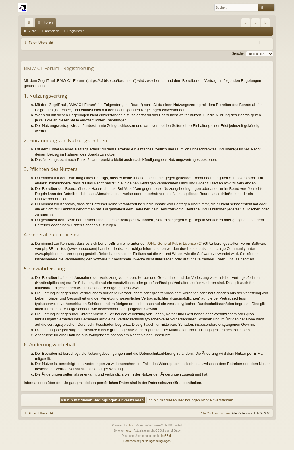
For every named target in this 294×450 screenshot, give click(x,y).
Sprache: (238, 53)
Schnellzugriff (30, 23)
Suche (32, 31)
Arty (128, 430)
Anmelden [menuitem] (257, 23)
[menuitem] (245, 22)
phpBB (132, 425)
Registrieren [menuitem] (267, 23)
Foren (48, 22)
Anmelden (52, 31)
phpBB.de (166, 435)
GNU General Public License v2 (174, 243)
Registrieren (75, 31)
